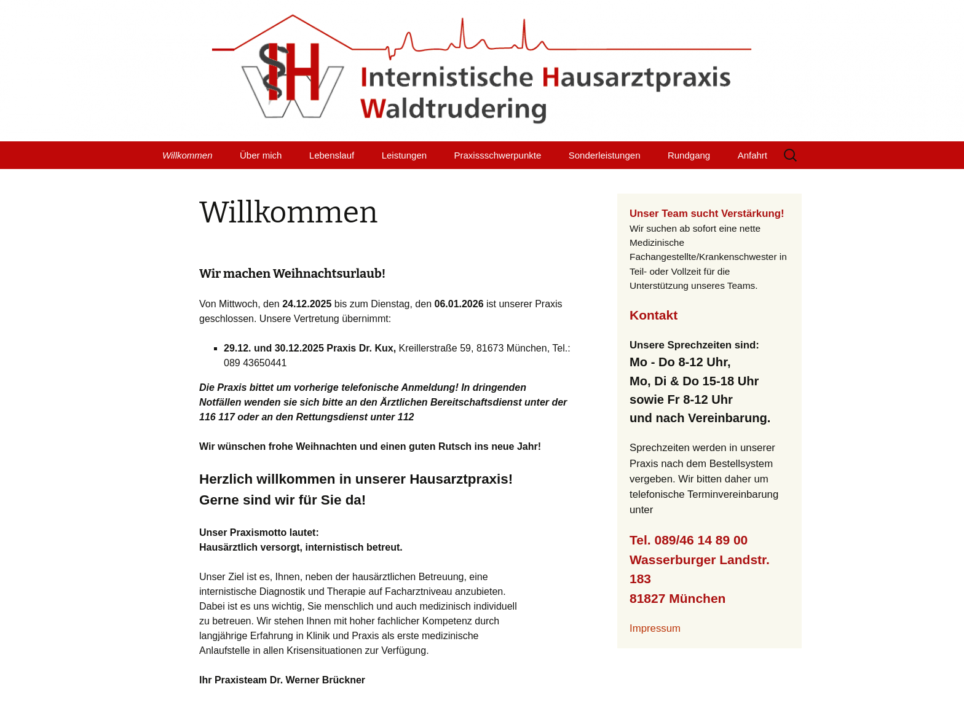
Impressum (655, 628)
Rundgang (689, 155)
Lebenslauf (331, 155)
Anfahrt (752, 155)
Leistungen (404, 155)
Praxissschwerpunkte (498, 155)
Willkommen (187, 155)
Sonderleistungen (605, 155)
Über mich (261, 155)
